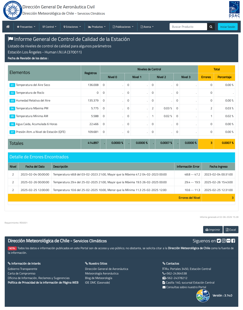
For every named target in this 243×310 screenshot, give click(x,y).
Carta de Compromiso (21, 273)
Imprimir (213, 229)
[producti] (188, 26)
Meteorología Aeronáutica (101, 273)
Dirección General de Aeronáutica (106, 268)
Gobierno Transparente (22, 268)
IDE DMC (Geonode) (97, 282)
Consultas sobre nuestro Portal (186, 287)
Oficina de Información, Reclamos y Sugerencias (38, 278)
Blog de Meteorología (98, 278)
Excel (231, 229)
